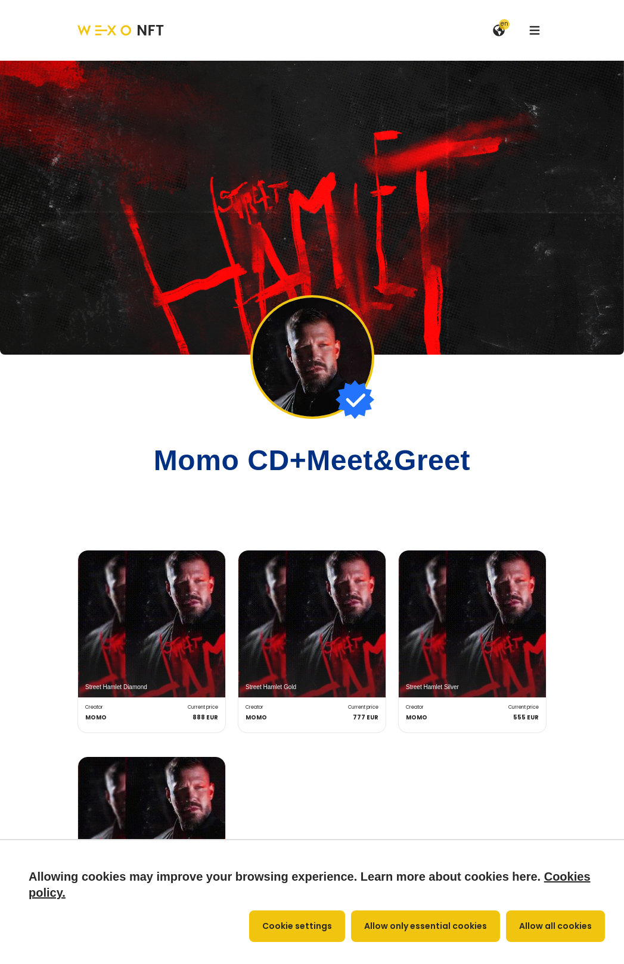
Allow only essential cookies (425, 926)
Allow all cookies (555, 926)
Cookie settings (297, 926)
